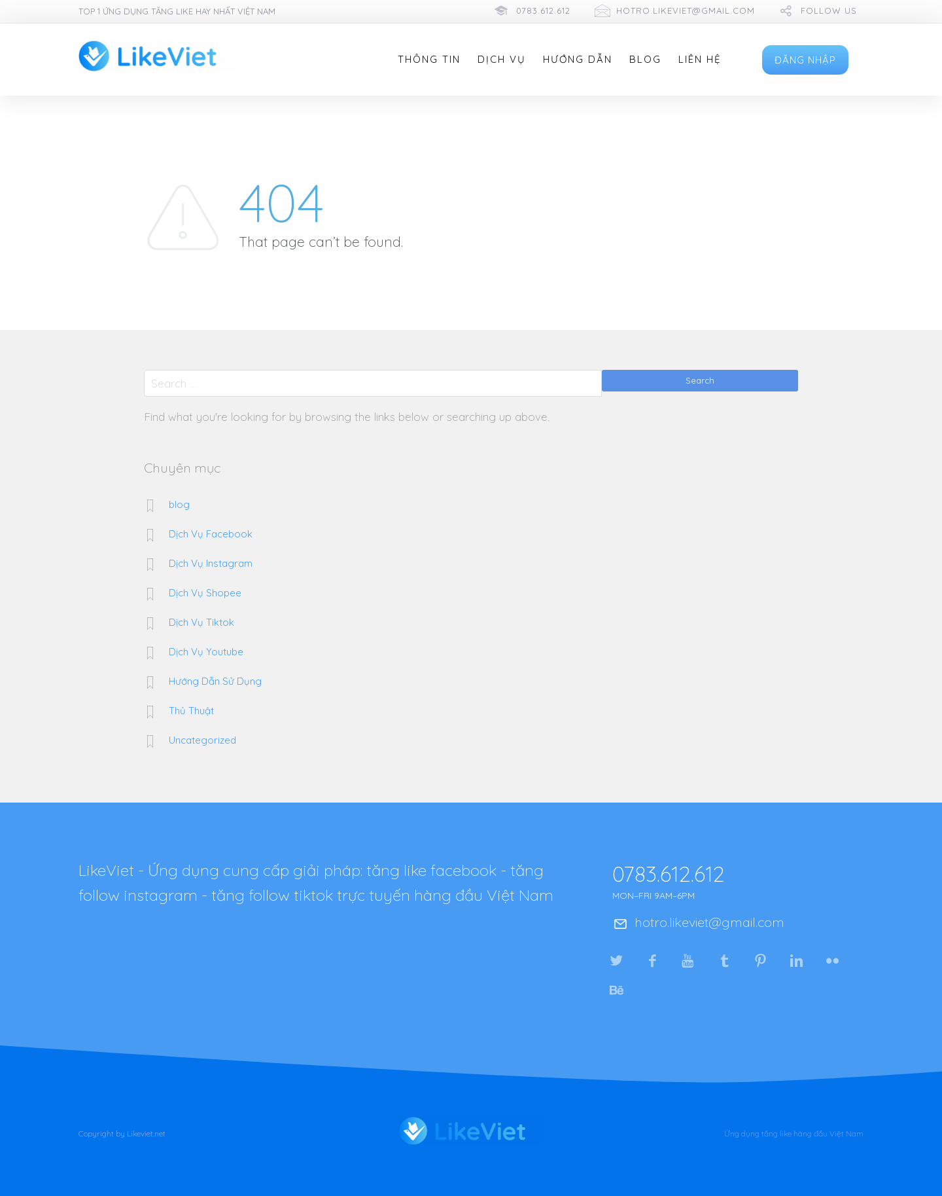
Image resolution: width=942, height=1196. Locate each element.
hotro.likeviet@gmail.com (685, 10)
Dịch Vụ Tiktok (201, 622)
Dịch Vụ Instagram (211, 563)
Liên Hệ (700, 59)
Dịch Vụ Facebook (211, 534)
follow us (829, 10)
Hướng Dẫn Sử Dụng (215, 681)
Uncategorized (202, 740)
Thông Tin (429, 59)
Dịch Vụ (502, 59)
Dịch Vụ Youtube (206, 651)
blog (179, 504)
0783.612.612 (543, 10)
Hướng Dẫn (577, 59)
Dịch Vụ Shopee (205, 593)
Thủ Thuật (191, 710)
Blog (645, 59)
